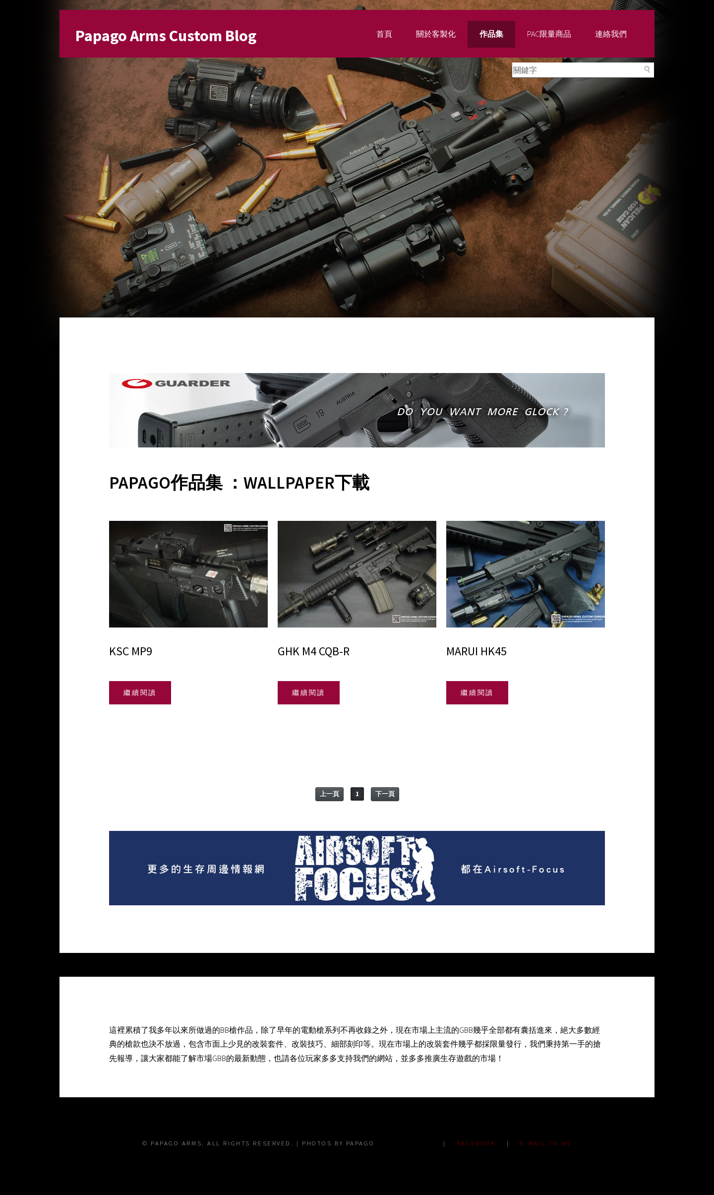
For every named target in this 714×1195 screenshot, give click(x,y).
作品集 (491, 34)
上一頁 (329, 794)
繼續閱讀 (140, 692)
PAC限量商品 (549, 34)
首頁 (384, 34)
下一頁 (385, 794)
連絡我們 (611, 34)
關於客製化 (436, 34)
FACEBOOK (476, 1143)
